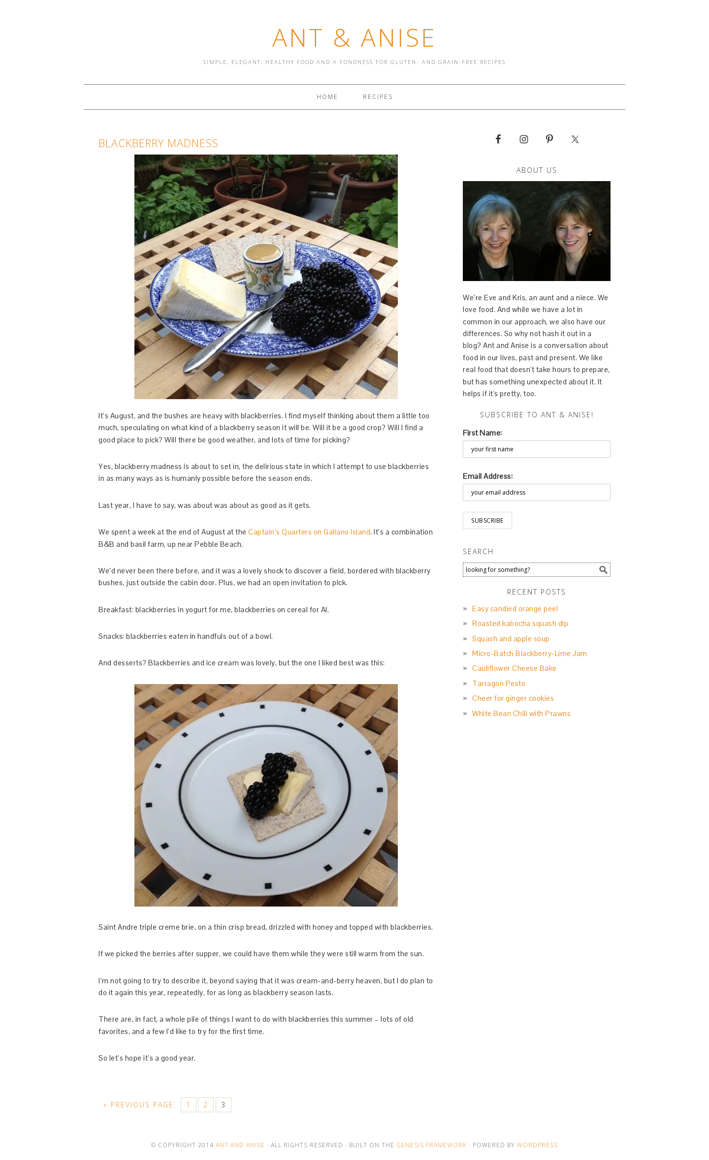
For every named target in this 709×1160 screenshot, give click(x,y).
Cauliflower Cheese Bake (514, 668)
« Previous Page (138, 1104)
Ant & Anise (354, 37)
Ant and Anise (240, 1145)
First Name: (482, 433)
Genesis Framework (431, 1145)
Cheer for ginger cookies (513, 698)
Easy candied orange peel (515, 608)
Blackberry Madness (158, 142)
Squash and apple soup (511, 638)
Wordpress (537, 1145)
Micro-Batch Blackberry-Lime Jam (529, 653)
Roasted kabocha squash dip (520, 623)
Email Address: (488, 476)
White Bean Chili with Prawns (521, 713)
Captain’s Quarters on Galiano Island (309, 531)
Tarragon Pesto (498, 683)
